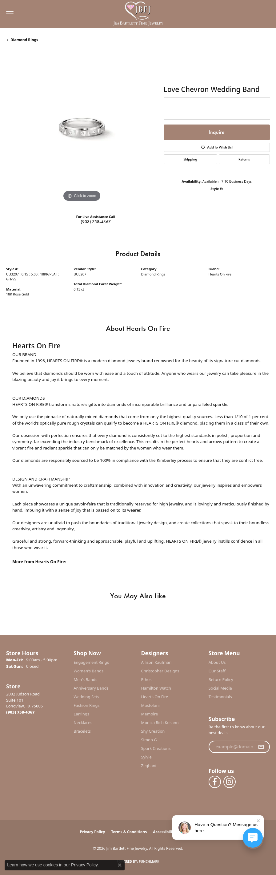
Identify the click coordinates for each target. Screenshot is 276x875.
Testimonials (220, 696)
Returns (244, 159)
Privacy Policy (92, 831)
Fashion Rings (86, 705)
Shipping (190, 159)
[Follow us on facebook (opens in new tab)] (215, 782)
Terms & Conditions (129, 831)
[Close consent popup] (120, 865)
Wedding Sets (86, 696)
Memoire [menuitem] (149, 714)
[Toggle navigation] (8, 14)
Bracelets (82, 731)
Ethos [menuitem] (146, 679)
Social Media (220, 688)
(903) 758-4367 (96, 221)
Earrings (81, 714)
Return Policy (221, 679)
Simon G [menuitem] (149, 739)
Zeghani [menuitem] (148, 765)
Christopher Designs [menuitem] (160, 671)
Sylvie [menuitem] (146, 757)
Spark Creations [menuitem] (156, 748)
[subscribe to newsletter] (261, 746)
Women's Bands (88, 671)
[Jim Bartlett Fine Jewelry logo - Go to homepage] (138, 14)
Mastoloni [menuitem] (150, 705)
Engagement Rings (91, 662)
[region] (82, 127)
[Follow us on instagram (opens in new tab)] (229, 782)
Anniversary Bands (91, 688)
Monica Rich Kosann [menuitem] (160, 722)
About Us (217, 662)
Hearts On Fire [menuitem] (154, 696)
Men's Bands (85, 679)
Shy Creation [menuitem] (153, 731)
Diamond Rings (24, 39)
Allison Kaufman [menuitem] (156, 662)
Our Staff (217, 671)
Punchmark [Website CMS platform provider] (149, 861)
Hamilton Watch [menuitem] (156, 688)
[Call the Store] (20, 712)
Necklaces (83, 722)
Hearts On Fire (220, 274)
